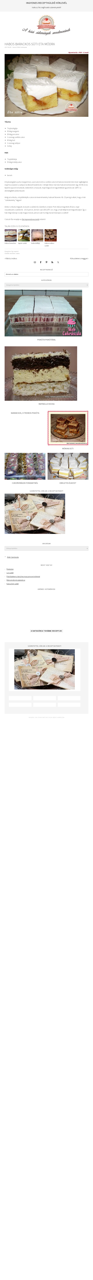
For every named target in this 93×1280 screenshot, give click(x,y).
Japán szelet (21, 243)
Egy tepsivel (14, 248)
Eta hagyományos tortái (30, 219)
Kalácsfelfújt (34, 243)
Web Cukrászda (46, 24)
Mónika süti (68, 445)
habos (18, 250)
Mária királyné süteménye (16, 577)
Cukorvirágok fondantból (25, 480)
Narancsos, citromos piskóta (25, 410)
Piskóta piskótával (46, 337)
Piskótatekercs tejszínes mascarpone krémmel (23, 573)
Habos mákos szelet (50, 243)
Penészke (10, 566)
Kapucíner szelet (13, 581)
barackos (12, 250)
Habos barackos (9, 243)
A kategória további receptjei (46, 628)
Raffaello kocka (46, 401)
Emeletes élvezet (68, 480)
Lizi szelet (10, 570)
